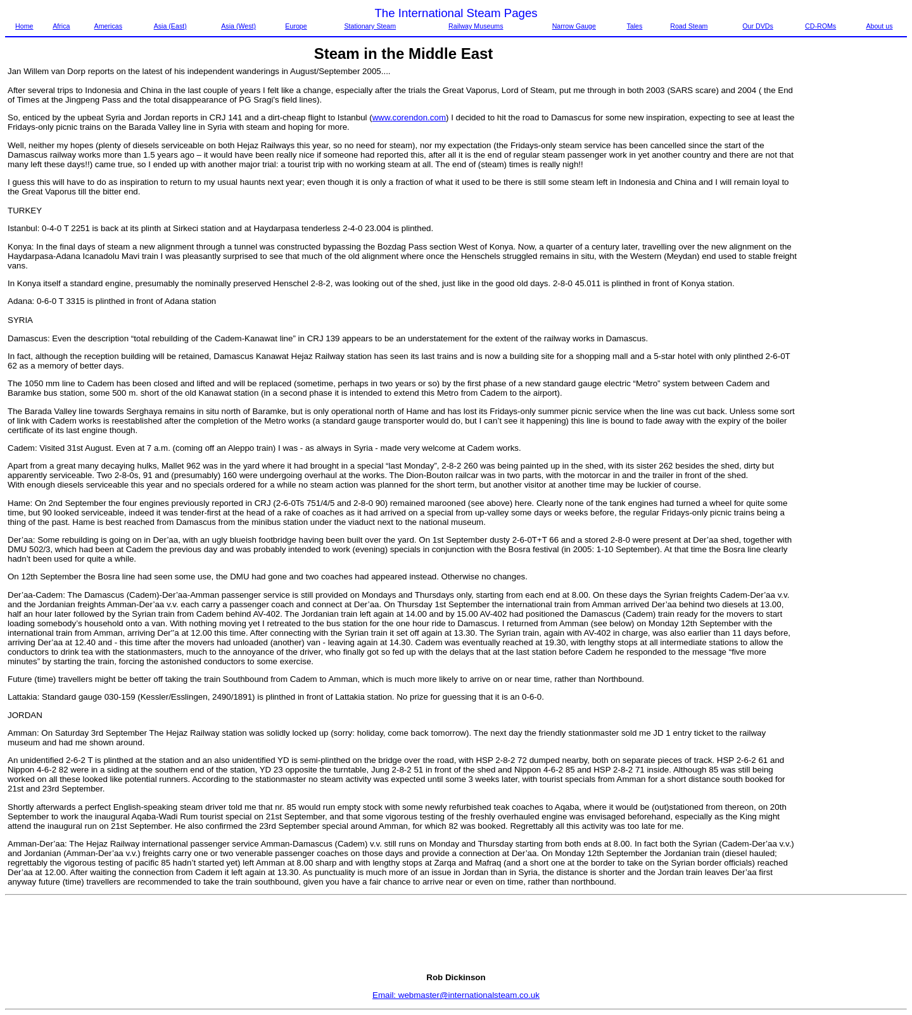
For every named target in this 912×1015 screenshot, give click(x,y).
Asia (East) (170, 26)
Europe (296, 26)
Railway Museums (475, 26)
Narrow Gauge (574, 26)
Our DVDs (757, 26)
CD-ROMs (820, 26)
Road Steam (688, 26)
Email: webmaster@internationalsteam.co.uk (456, 995)
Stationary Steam (370, 26)
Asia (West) (238, 26)
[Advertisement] (853, 256)
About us (879, 26)
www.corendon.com (409, 117)
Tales (634, 26)
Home (24, 26)
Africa (61, 26)
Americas (108, 26)
